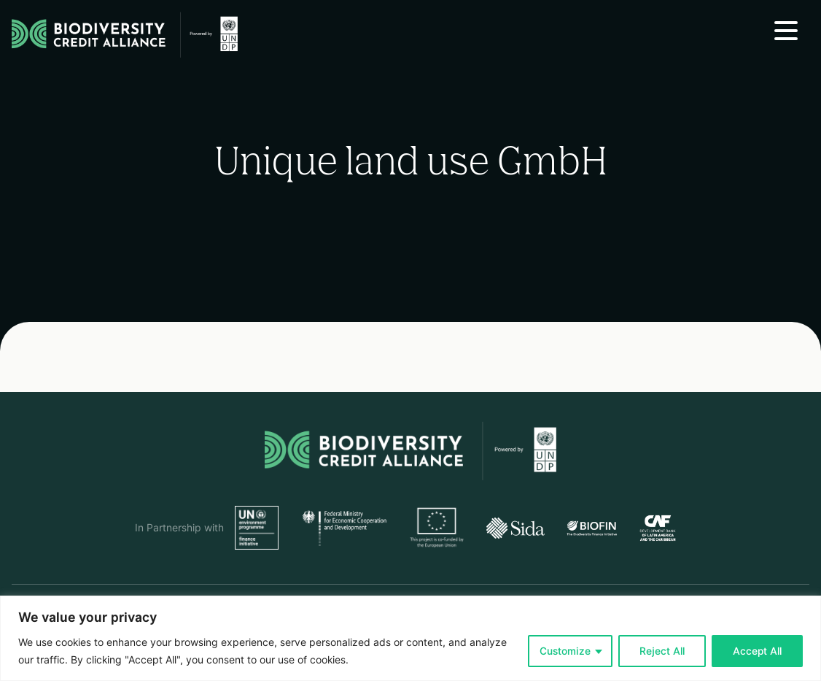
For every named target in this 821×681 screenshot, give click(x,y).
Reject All (662, 651)
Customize (565, 651)
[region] (410, 638)
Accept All (757, 651)
